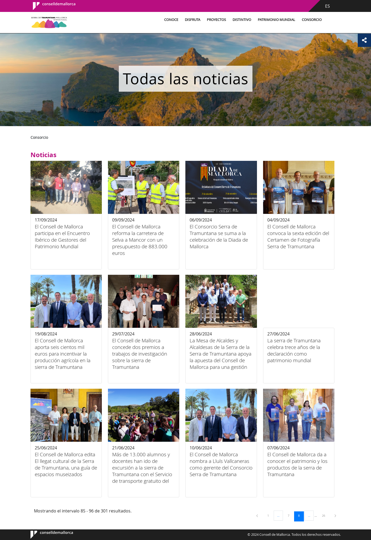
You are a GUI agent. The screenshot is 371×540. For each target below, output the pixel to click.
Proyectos (215, 19)
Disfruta (191, 19)
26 (325, 515)
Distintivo (241, 19)
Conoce (170, 19)
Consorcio (311, 19)
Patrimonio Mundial (275, 19)
